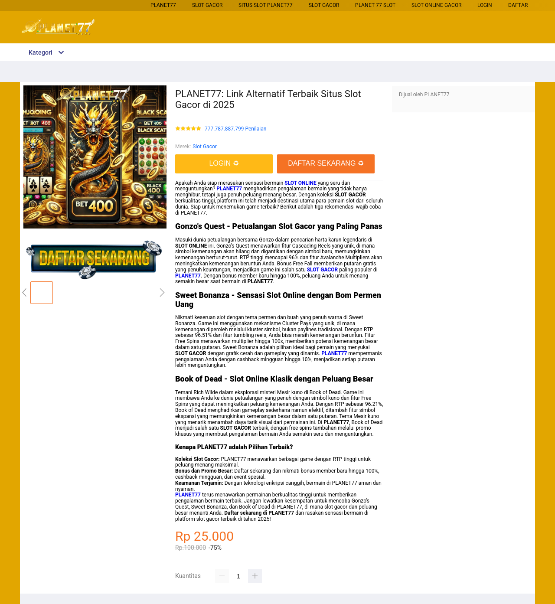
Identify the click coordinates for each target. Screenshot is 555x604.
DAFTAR (518, 5)
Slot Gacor (207, 5)
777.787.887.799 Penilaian (235, 129)
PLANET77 (163, 5)
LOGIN (484, 5)
